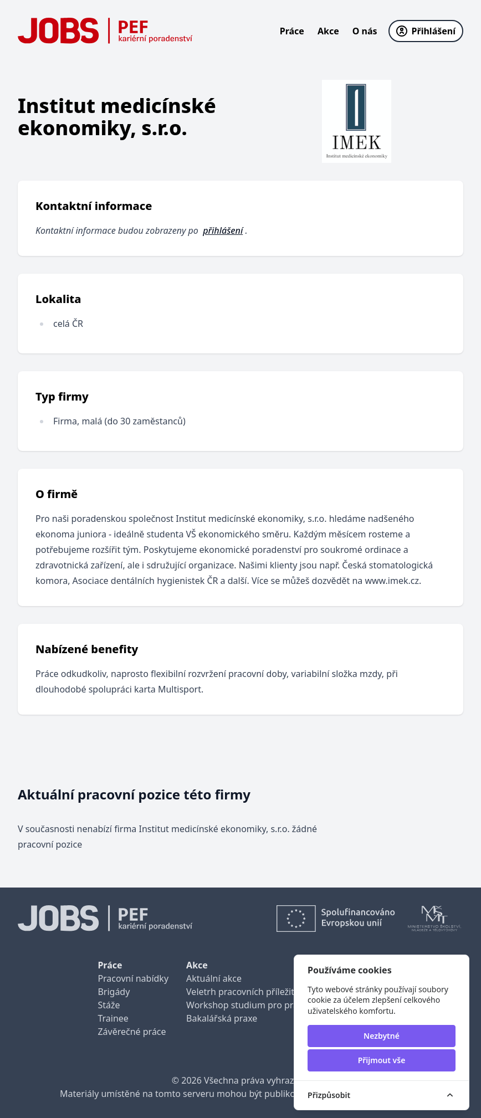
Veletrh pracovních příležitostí (247, 992)
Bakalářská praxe (221, 1018)
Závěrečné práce (132, 1031)
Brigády (114, 992)
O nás (364, 31)
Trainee (113, 1018)
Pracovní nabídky (133, 978)
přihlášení (223, 230)
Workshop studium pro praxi (245, 1005)
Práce (292, 31)
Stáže (109, 1005)
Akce (328, 31)
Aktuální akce (214, 978)
